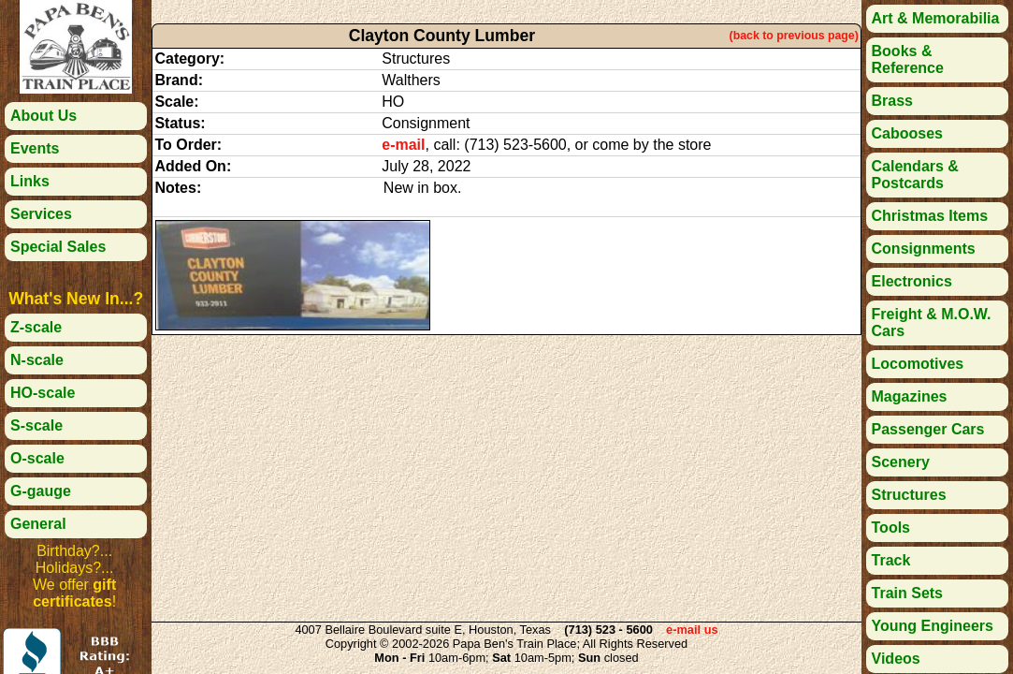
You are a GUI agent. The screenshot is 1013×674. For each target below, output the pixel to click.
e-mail (403, 145)
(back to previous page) (794, 35)
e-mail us (691, 630)
